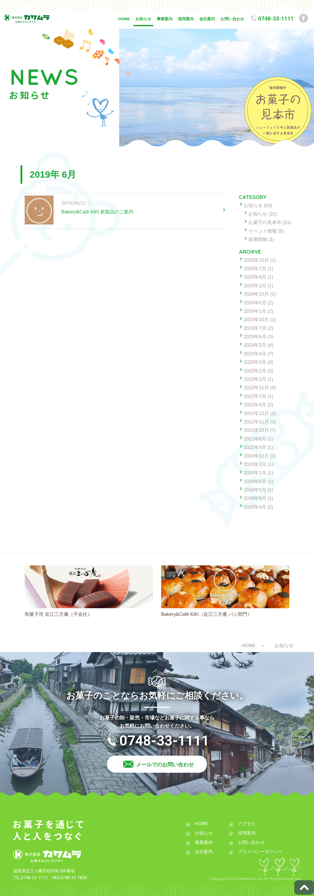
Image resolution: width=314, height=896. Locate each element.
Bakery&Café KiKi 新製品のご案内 (97, 211)
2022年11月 (256, 387)
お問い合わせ (232, 19)
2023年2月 (255, 370)
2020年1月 (255, 472)
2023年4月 (255, 353)
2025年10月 (256, 260)
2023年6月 (255, 336)
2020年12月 (256, 456)
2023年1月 (255, 379)
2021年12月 (256, 413)
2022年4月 (255, 404)
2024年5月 (255, 302)
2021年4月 (255, 447)
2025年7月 (255, 268)
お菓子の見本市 (264, 222)
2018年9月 (255, 498)
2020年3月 (255, 464)
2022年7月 (255, 396)
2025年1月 (255, 285)
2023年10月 (256, 319)
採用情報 (257, 239)
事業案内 (164, 19)
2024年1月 (255, 311)
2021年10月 (256, 430)
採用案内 (186, 19)
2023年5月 (255, 345)
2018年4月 (255, 507)
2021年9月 (255, 439)
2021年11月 (256, 421)
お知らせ (143, 19)
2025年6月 (255, 277)
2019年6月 (255, 481)
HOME (124, 19)
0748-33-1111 (276, 19)
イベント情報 (262, 231)
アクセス (247, 823)
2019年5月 (255, 490)
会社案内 (207, 19)
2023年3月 (255, 362)
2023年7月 (255, 328)
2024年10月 (256, 294)
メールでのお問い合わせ (165, 764)
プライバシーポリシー (260, 851)
